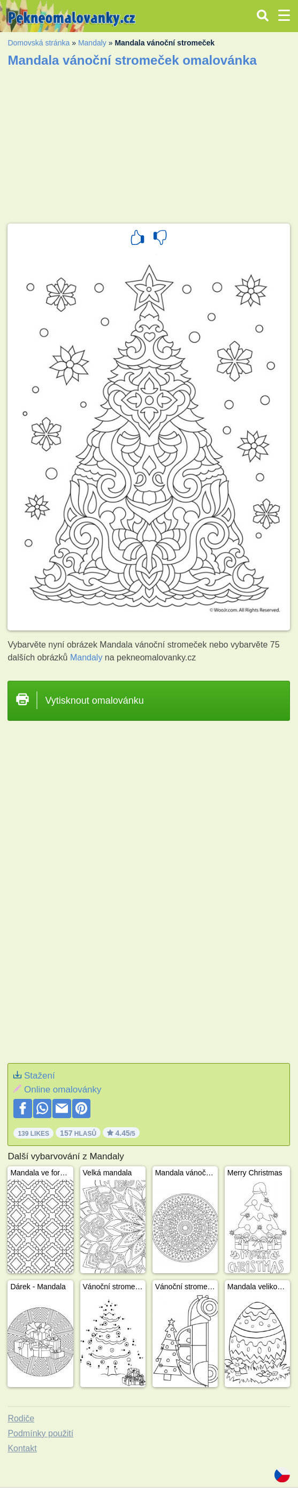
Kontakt (21, 1448)
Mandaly (92, 43)
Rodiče (20, 1418)
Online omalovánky (63, 1089)
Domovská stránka (38, 43)
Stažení (39, 1076)
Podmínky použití (40, 1433)
